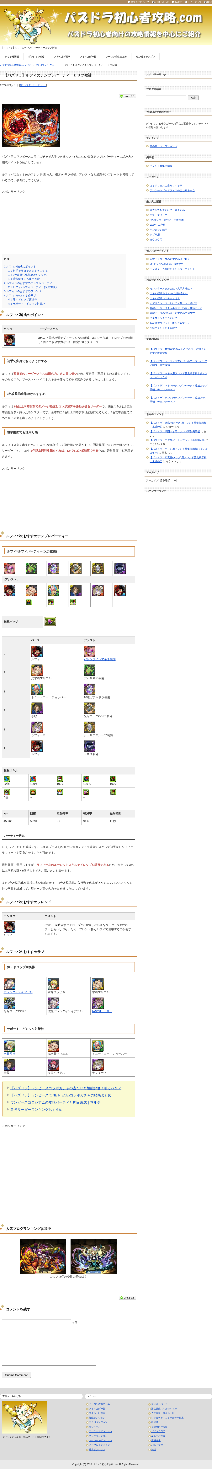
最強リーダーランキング (163, 146)
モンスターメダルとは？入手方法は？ (171, 288)
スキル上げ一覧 (88, 56)
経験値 (154, 1422)
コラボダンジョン (98, 1422)
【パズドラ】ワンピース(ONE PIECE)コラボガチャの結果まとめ (60, 1095)
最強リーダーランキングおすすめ (36, 1109)
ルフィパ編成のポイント (20, 266)
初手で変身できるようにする (28, 270)
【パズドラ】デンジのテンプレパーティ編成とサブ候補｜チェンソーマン (178, 399)
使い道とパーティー (33, 85)
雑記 (153, 1449)
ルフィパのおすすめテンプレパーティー (29, 283)
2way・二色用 (158, 224)
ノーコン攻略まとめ (116, 56)
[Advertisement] (68, 221)
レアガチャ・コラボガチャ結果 (167, 1417)
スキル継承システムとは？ (165, 298)
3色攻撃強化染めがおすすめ (27, 274)
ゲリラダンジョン (98, 1435)
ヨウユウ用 (156, 239)
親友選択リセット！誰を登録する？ (170, 322)
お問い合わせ (162, 2)
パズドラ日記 (158, 1431)
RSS (209, 2)
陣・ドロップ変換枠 (22, 299)
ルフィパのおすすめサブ (20, 295)
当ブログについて (140, 2)
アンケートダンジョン (100, 1431)
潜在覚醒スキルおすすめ (164, 1408)
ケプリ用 (155, 234)
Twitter (178, 2)
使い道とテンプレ (145, 56)
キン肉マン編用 (158, 229)
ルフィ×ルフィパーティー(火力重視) (32, 287)
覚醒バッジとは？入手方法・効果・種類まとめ (176, 308)
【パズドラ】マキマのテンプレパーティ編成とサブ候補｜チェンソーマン (178, 387)
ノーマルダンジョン (99, 1445)
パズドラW (157, 1445)
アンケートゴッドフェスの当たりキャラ (172, 190)
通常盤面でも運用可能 (24, 278)
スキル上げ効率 (62, 56)
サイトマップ (194, 2)
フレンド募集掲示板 (161, 165)
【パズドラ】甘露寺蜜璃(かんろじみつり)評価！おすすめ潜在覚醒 (178, 351)
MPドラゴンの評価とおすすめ (167, 264)
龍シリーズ (95, 1426)
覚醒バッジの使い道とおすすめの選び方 (172, 313)
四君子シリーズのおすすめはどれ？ (170, 259)
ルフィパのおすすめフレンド (22, 291)
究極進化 (156, 1440)
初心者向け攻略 (159, 1426)
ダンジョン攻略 (36, 56)
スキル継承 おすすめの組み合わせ (169, 293)
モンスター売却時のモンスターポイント (172, 268)
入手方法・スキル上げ (162, 1413)
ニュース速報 (158, 1435)
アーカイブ (152, 480)
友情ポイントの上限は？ (163, 327)
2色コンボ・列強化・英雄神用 (167, 219)
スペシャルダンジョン (100, 1440)
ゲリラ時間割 (12, 56)
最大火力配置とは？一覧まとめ (167, 210)
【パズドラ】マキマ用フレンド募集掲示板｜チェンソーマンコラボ (178, 375)
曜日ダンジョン (97, 1449)
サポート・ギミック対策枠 (26, 303)
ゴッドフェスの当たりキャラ (166, 185)
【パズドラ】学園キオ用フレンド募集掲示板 (175, 431)
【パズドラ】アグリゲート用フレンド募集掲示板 (177, 440)
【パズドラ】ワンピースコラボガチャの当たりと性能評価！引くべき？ (65, 1088)
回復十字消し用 (158, 214)
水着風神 (9, 1053)
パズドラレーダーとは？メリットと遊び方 (173, 303)
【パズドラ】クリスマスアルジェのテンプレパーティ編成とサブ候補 (178, 363)
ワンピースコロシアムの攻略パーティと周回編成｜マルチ (55, 1102)
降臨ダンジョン (97, 1417)
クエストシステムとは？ (163, 318)
